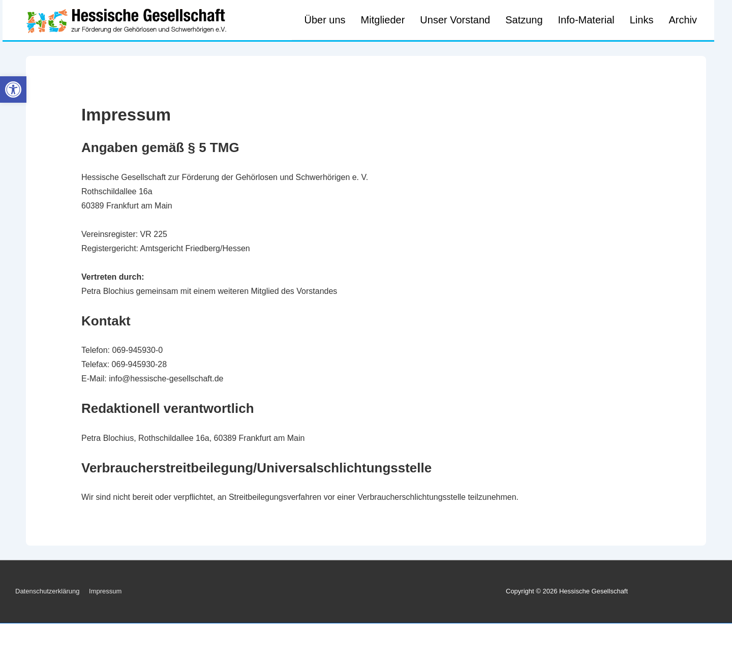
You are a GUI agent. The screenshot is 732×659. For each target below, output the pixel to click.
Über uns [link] (324, 19)
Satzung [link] (523, 19)
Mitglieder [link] (383, 19)
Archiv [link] (682, 19)
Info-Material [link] (586, 19)
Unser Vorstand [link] (455, 19)
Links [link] (642, 19)
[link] (13, 89)
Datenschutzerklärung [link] (47, 591)
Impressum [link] (105, 591)
